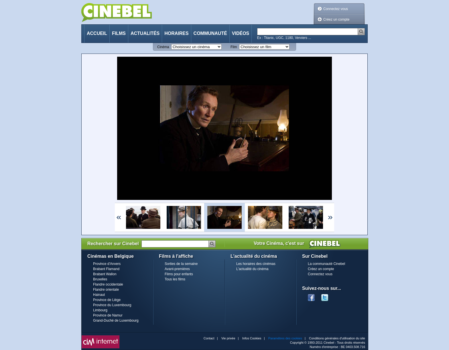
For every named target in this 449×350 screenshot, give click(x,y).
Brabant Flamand (106, 269)
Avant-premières (177, 269)
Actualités (145, 33)
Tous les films (175, 279)
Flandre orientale (106, 290)
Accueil (97, 33)
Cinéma (163, 47)
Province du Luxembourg (112, 305)
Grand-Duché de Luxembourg (116, 320)
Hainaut (99, 295)
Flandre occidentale (108, 284)
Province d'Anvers (107, 264)
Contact (209, 338)
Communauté (210, 33)
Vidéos (240, 33)
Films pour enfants (179, 274)
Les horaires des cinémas (255, 264)
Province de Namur (108, 315)
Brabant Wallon (105, 274)
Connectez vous (335, 9)
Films (119, 33)
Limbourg (100, 310)
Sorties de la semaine (181, 264)
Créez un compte (336, 19)
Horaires (176, 33)
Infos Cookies (251, 338)
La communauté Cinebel (326, 264)
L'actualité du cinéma (252, 269)
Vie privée (228, 338)
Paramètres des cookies (285, 338)
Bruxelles (100, 279)
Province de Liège (107, 300)
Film (234, 47)
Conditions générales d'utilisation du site (337, 338)
